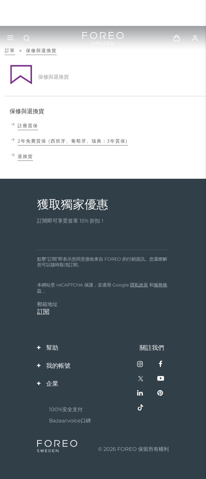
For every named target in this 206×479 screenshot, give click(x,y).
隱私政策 (139, 284)
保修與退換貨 (41, 50)
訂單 (10, 50)
